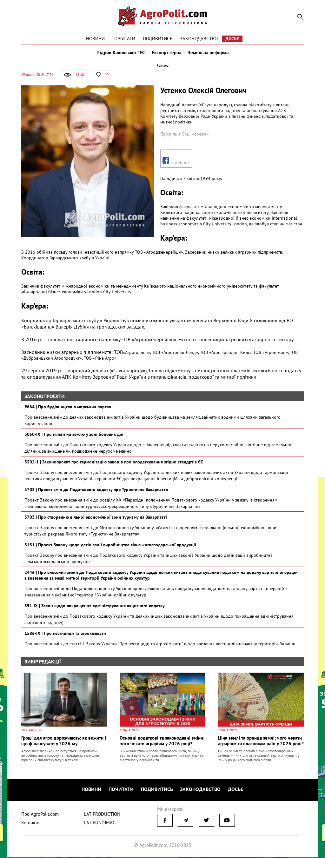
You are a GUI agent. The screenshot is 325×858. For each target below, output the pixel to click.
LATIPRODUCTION (102, 815)
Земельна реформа (209, 53)
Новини (95, 39)
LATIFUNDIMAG (100, 823)
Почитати (123, 39)
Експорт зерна (166, 53)
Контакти (30, 823)
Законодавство (199, 39)
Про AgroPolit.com (40, 815)
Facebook (176, 162)
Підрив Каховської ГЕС (120, 53)
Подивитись (157, 39)
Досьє (232, 39)
